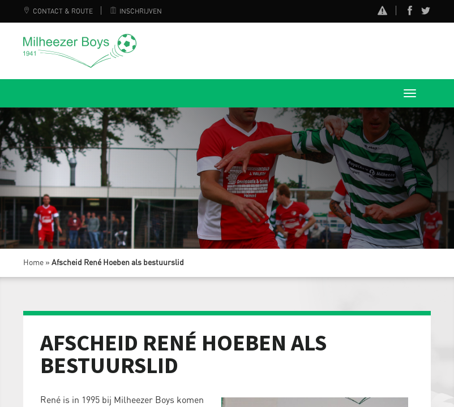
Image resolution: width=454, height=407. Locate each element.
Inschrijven (136, 11)
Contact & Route (58, 11)
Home (33, 263)
